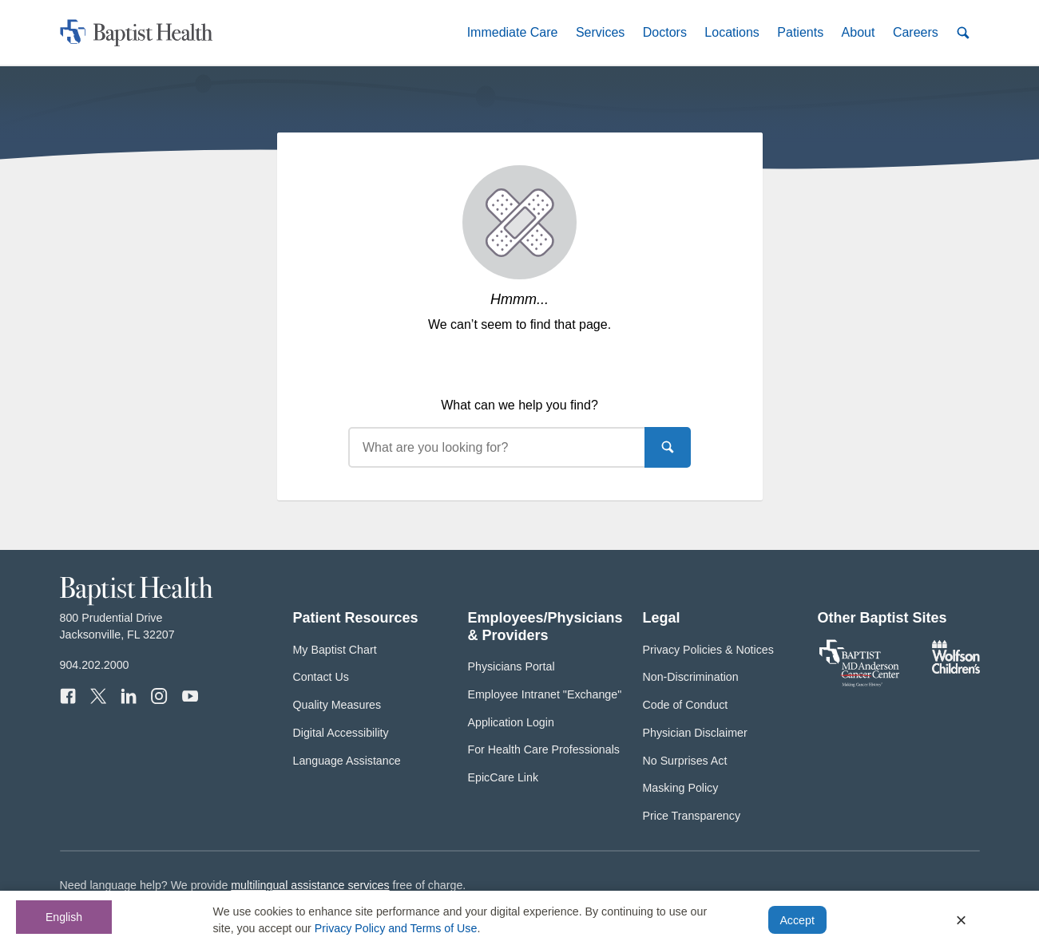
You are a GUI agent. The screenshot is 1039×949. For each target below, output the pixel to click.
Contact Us (321, 676)
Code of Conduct (685, 704)
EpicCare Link (503, 777)
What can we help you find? (519, 405)
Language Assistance (347, 760)
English (64, 917)
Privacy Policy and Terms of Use (396, 928)
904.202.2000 (94, 664)
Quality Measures (337, 704)
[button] (512, 32)
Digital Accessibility (341, 732)
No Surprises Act (685, 760)
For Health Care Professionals (544, 749)
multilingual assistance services (310, 885)
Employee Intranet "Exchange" (545, 694)
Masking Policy (681, 787)
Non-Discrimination (691, 676)
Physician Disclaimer (695, 732)
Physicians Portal (511, 666)
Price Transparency (692, 815)
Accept (796, 920)
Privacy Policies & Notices (708, 649)
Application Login (511, 722)
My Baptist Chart (335, 649)
